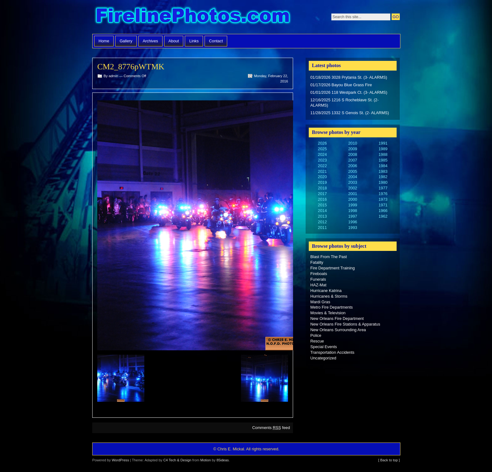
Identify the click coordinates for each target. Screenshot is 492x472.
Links (194, 41)
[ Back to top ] (389, 460)
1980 (382, 182)
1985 (382, 160)
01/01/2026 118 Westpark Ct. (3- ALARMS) (348, 92)
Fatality (316, 262)
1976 (382, 193)
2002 (352, 188)
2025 (322, 148)
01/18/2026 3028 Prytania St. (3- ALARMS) (348, 77)
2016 (322, 199)
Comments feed (271, 427)
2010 (352, 143)
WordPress (120, 460)
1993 (352, 227)
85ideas (223, 460)
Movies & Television (327, 312)
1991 (382, 143)
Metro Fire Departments (331, 307)
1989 (382, 148)
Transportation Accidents (332, 352)
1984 (382, 165)
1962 (382, 216)
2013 (322, 216)
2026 (322, 143)
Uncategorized (323, 358)
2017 (322, 193)
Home (104, 41)
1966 (382, 210)
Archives (150, 41)
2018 (322, 188)
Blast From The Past (328, 256)
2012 (322, 222)
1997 (352, 216)
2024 (322, 154)
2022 (322, 165)
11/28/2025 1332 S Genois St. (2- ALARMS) (349, 112)
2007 (352, 160)
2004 (352, 176)
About (173, 41)
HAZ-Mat (318, 285)
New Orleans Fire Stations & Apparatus (345, 324)
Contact (216, 41)
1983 (382, 171)
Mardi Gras (320, 302)
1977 (382, 188)
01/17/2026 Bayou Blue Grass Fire (341, 84)
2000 (352, 199)
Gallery (126, 41)
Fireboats (318, 273)
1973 (382, 199)
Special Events (323, 346)
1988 (382, 154)
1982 (382, 176)
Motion (205, 460)
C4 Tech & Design (177, 460)
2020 (322, 176)
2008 (352, 154)
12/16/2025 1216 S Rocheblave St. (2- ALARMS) (344, 103)
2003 (352, 182)
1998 (352, 210)
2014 (322, 210)
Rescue (317, 341)
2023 (322, 160)
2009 (352, 148)
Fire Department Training (332, 268)
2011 (322, 227)
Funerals (318, 279)
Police (315, 335)
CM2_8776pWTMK (130, 66)
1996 (352, 222)
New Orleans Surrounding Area (338, 329)
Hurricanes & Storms (328, 296)
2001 (352, 193)
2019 (322, 182)
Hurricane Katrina (326, 290)
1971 (382, 205)
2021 (322, 171)
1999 (352, 205)
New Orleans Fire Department (337, 318)
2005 (352, 171)
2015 (322, 205)
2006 (352, 165)
